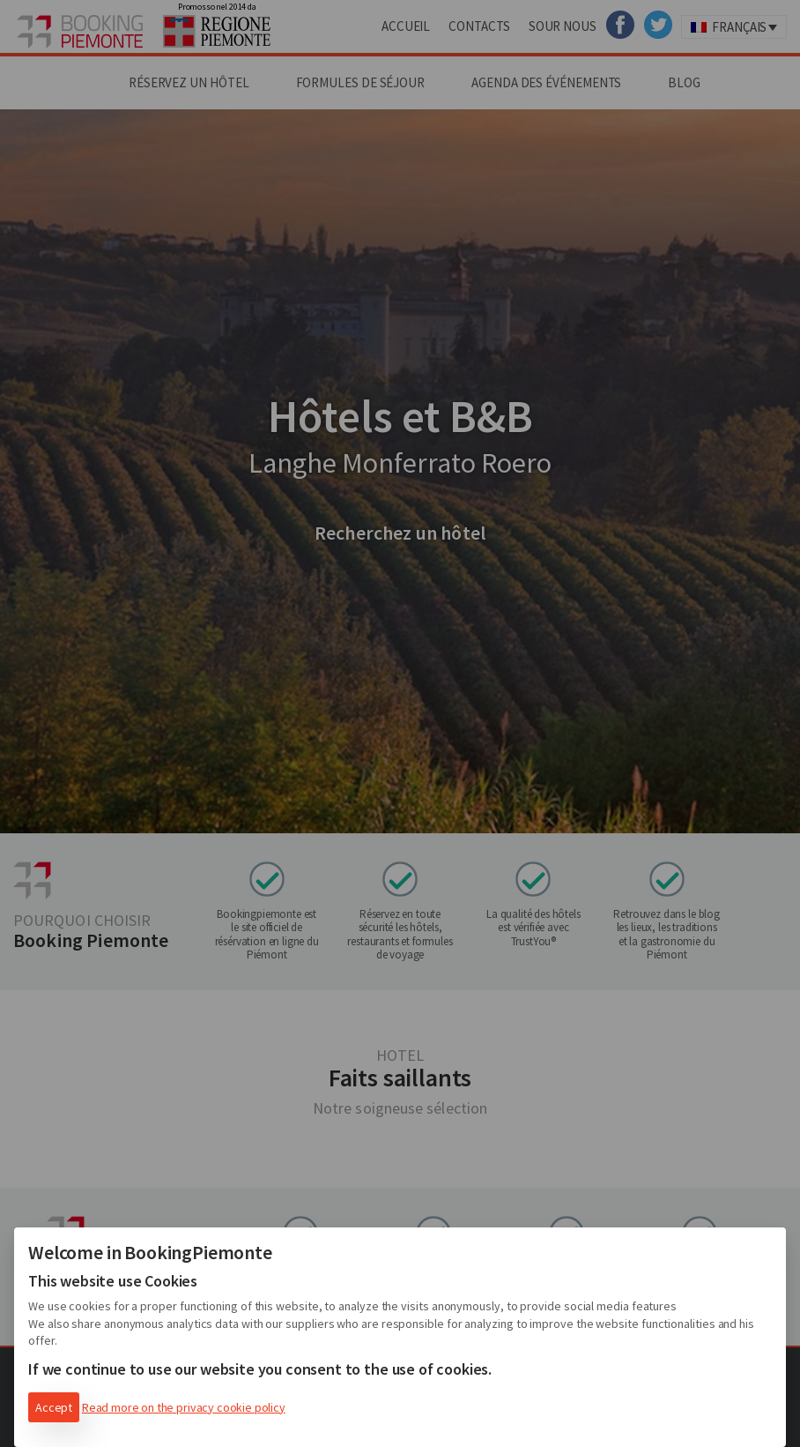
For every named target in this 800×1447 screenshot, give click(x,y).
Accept (53, 1407)
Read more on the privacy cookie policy (183, 1407)
